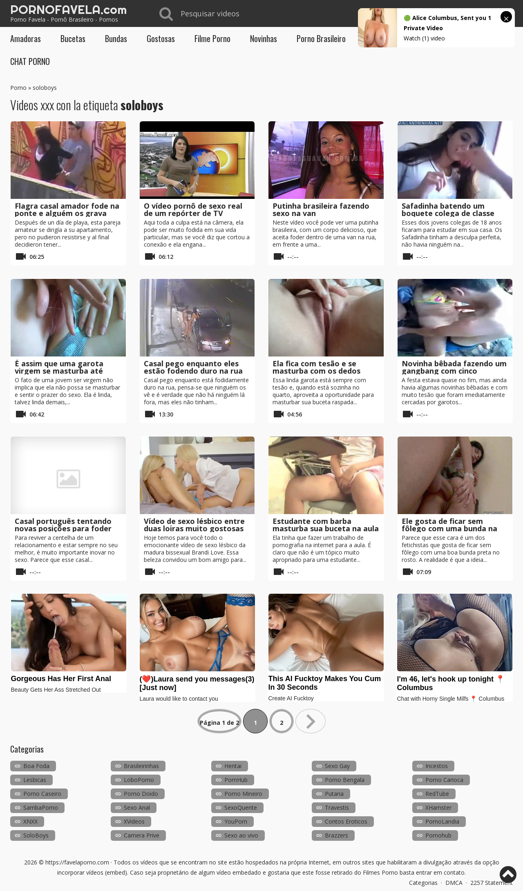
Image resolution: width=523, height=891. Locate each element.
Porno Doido (141, 793)
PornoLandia (442, 821)
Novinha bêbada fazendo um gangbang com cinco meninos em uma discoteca (454, 371)
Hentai (232, 766)
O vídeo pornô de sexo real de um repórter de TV (193, 209)
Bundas (116, 38)
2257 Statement (491, 883)
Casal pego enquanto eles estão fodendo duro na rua (193, 367)
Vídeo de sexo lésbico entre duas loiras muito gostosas (194, 524)
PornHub (236, 780)
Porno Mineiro (243, 793)
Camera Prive (141, 835)
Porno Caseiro (42, 793)
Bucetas (72, 38)
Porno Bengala (344, 780)
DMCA (454, 883)
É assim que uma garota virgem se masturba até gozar (59, 371)
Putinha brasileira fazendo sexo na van (321, 209)
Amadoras (25, 38)
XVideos (134, 821)
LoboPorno (139, 780)
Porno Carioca (444, 780)
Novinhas (263, 38)
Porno (18, 87)
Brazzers (336, 835)
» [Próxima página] (310, 721)
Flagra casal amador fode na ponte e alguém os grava (67, 209)
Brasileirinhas (141, 766)
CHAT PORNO (30, 61)
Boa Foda (36, 766)
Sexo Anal (137, 807)
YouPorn (235, 821)
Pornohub (438, 835)
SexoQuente (240, 807)
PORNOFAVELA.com (68, 9)
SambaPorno (40, 807)
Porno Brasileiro (321, 38)
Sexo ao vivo (241, 835)
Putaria (334, 793)
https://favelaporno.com (77, 862)
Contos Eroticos (346, 821)
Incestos (436, 766)
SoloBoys (36, 835)
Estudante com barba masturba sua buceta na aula (326, 524)
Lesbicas (34, 780)
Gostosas (161, 38)
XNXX (30, 821)
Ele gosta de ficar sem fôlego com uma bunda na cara (449, 528)
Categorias (423, 883)
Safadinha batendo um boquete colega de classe (448, 209)
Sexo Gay (337, 766)
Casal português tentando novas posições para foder (63, 524)
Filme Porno (212, 38)
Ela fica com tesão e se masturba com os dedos (316, 367)
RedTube (437, 793)
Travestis (337, 807)
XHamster (438, 807)
